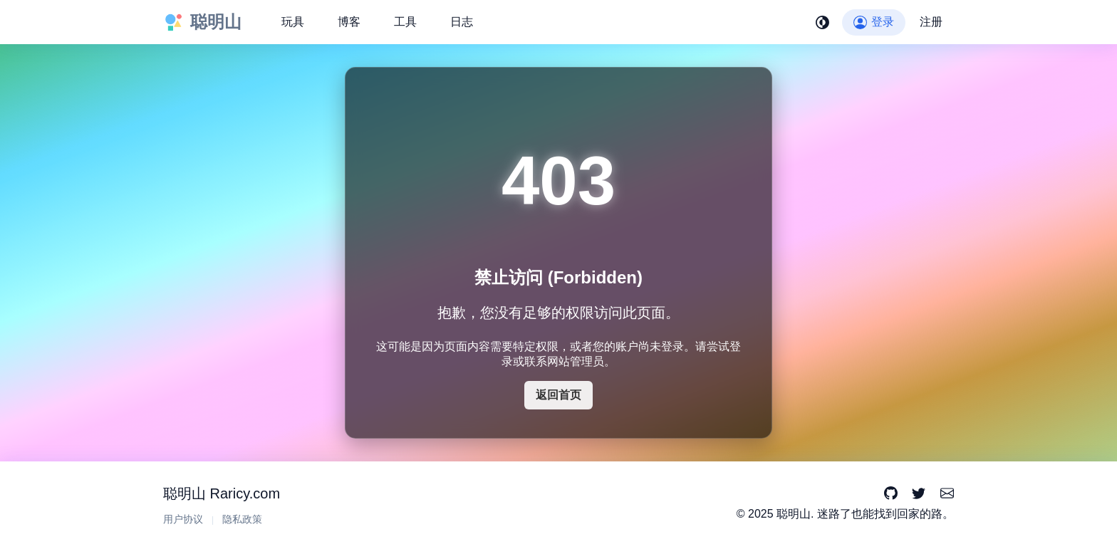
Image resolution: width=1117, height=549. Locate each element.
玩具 (292, 22)
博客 (349, 22)
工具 (405, 22)
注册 (931, 22)
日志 (461, 22)
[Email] (947, 493)
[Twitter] (918, 493)
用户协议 (183, 519)
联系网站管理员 (564, 361)
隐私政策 (242, 519)
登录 (873, 21)
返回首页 (558, 395)
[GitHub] (891, 493)
